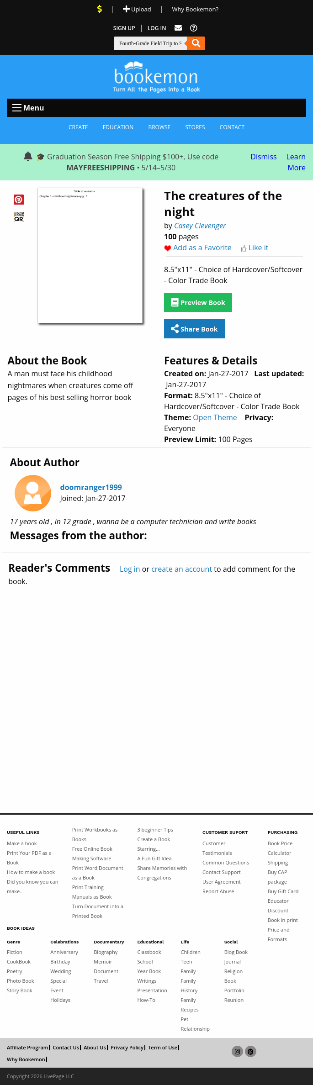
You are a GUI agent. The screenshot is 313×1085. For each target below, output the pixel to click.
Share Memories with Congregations (162, 872)
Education (118, 127)
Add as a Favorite (202, 247)
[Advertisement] (156, 680)
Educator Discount (278, 905)
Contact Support (221, 872)
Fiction (14, 951)
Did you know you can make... (32, 886)
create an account (181, 569)
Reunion (234, 999)
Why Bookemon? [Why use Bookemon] (195, 9)
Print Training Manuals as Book (92, 892)
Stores (195, 127)
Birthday (60, 961)
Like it (259, 247)
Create (78, 127)
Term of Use (162, 1047)
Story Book (19, 990)
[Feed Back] (178, 28)
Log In (157, 28)
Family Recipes (190, 1004)
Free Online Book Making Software (92, 853)
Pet (185, 1019)
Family (188, 971)
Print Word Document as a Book (97, 872)
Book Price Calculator (280, 848)
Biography (105, 951)
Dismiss (263, 157)
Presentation (152, 990)
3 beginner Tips (155, 829)
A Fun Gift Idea (154, 858)
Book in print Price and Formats (283, 929)
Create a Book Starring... (153, 844)
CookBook (19, 961)
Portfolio (234, 990)
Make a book (22, 843)
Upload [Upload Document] (137, 9)
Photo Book (20, 980)
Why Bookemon (26, 1059)
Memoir (103, 961)
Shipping (278, 862)
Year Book (149, 971)
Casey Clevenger (200, 226)
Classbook (149, 951)
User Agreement (221, 881)
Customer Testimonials (217, 848)
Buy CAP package (277, 877)
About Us (95, 1047)
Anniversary (64, 951)
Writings (146, 980)
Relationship (195, 1028)
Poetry (14, 971)
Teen (186, 961)
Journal (232, 961)
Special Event (58, 985)
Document (106, 971)
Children (191, 951)
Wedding (60, 971)
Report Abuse (218, 891)
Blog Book (236, 951)
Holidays (60, 999)
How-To (146, 999)
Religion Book (233, 976)
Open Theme (215, 417)
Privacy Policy (127, 1047)
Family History (189, 985)
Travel (101, 980)
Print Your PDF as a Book (29, 857)
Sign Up (124, 28)
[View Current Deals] (99, 9)
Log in (130, 569)
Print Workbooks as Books (95, 834)
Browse (159, 127)
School (145, 961)
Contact (232, 127)
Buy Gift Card (283, 891)
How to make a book (31, 872)
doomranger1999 (91, 487)
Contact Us (66, 1047)
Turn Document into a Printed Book (97, 911)
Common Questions (225, 862)
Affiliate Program (27, 1047)
